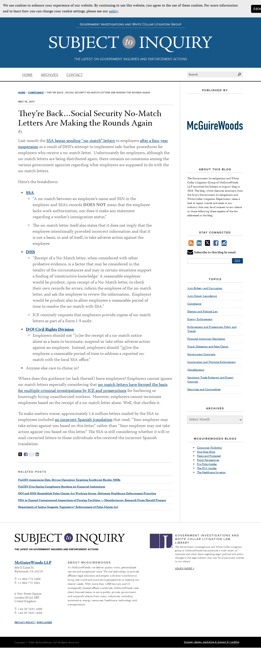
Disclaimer (44, 623)
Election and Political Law (202, 311)
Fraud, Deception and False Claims (207, 347)
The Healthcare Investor (211, 472)
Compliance (36, 92)
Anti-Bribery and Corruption (204, 288)
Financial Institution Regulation (206, 339)
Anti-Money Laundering (202, 296)
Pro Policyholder (207, 464)
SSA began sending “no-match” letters (80, 141)
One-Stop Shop (206, 452)
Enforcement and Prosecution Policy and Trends (211, 329)
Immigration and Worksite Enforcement (211, 362)
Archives (49, 75)
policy (113, 12)
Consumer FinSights (209, 448)
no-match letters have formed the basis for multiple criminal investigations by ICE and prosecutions (92, 388)
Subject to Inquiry (130, 44)
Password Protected (209, 456)
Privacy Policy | (25, 623)
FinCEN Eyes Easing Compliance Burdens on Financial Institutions (61, 487)
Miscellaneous (195, 370)
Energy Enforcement (199, 319)
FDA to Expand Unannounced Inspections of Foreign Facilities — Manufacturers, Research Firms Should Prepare (92, 500)
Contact (74, 75)
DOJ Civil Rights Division (50, 329)
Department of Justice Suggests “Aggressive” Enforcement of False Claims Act (68, 507)
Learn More (183, 569)
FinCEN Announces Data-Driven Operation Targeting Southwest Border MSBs (69, 480)
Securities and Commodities (204, 389)
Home (27, 75)
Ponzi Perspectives (208, 460)
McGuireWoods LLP (32, 563)
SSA (30, 193)
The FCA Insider (207, 468)
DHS (30, 252)
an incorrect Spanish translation (83, 420)
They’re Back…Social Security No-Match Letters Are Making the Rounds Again (89, 119)
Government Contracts (201, 354)
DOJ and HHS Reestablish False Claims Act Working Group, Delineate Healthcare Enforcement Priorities (87, 493)
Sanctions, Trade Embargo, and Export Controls (210, 379)
